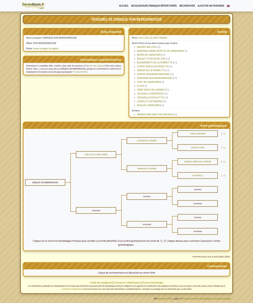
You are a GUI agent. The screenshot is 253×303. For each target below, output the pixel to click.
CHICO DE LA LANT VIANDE (152, 37)
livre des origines (96, 65)
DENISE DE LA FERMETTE (151, 70)
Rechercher (187, 5)
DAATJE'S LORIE (197, 147)
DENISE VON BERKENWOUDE (153, 74)
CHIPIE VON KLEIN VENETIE (152, 66)
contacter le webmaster (71, 289)
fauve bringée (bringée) (46, 48)
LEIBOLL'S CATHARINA (149, 101)
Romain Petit (165, 298)
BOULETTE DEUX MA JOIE (151, 58)
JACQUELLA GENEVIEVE (150, 93)
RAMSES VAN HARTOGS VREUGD (154, 114)
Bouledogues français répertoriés (154, 5)
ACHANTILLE (197, 175)
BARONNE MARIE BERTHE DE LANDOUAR (160, 50)
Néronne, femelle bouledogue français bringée (205, 298)
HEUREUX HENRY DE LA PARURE (197, 161)
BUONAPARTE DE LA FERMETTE (154, 62)
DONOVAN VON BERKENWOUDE (154, 78)
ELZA (140, 85)
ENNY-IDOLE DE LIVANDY (150, 89)
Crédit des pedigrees (101, 282)
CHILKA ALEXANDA (198, 133)
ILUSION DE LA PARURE (147, 140)
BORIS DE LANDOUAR (149, 54)
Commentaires (79, 71)
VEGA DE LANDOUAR (148, 105)
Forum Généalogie (153, 282)
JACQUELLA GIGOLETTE (150, 97)
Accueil (124, 5)
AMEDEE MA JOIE (146, 47)
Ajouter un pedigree (210, 5)
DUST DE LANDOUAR (148, 81)
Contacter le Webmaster (127, 282)
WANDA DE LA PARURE (146, 168)
